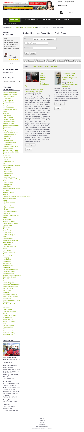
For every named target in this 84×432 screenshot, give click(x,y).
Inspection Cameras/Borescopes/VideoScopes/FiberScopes (11, 195)
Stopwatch (6, 279)
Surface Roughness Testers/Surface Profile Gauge (11, 284)
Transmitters (6, 308)
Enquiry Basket (10, 23)
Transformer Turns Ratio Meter (10, 305)
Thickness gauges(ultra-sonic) (11, 300)
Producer (46, 66)
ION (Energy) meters (9, 202)
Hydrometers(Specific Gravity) (11, 188)
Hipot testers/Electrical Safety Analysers (11, 180)
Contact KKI (48, 20)
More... (29, 150)
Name (34, 66)
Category (40, 66)
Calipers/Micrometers (9, 121)
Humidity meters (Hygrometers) (7, 185)
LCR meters (6, 204)
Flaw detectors (7, 158)
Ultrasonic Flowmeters (9, 315)
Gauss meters (7, 167)
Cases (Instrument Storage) (11, 125)
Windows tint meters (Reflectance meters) (9, 332)
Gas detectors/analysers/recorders (11, 164)
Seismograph (7, 263)
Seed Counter (7, 261)
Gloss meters (7, 169)
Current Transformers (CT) (10, 133)
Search (60, 1)
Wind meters (6, 329)
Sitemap (42, 418)
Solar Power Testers (8, 271)
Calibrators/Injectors (8, 119)
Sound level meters (8, 273)
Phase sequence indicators (10, 240)
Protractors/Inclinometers (10, 256)
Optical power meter (8, 229)
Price (51, 66)
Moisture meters (7, 219)
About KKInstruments (31, 20)
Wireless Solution (8, 335)
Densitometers (7, 136)
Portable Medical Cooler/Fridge (8, 243)
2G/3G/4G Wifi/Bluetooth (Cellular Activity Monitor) (10, 93)
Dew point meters (8, 140)
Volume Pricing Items (9, 321)
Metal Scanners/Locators (10, 211)
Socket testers (7, 267)
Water (4, 323)
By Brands (24, 27)
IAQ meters (6, 190)
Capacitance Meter (8, 123)
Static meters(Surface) (9, 277)
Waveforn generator (8, 325)
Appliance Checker (8, 102)
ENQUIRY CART (69, 1)
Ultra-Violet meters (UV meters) (9, 312)
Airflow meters (7, 98)
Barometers (6, 104)
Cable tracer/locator (8, 117)
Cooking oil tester (8, 131)
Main (6, 20)
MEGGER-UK (32, 27)
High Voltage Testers (9, 177)
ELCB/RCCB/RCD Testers (10, 150)
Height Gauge (7, 175)
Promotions (6, 254)
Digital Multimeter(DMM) (10, 142)
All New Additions (8, 100)
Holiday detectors (8, 183)
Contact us (42, 420)
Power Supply (7, 250)
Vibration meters (7, 317)
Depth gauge (6, 138)
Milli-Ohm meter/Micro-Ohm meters (11, 216)
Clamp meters (7, 127)
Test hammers (7, 290)
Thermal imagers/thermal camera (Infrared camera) (10, 295)
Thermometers (7, 298)
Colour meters (7, 129)
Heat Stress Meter (8, 173)
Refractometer (7, 260)
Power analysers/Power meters (9, 247)
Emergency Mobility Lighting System (11, 153)
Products (14, 20)
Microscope (6, 213)
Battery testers (7, 106)
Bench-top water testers (10, 109)
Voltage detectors (8, 319)
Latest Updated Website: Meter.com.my (42, 428)
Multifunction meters (8, 221)
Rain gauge (6, 258)
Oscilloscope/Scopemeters (10, 231)
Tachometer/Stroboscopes (10, 286)
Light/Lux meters (8, 206)
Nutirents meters (7, 225)
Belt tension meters (8, 108)
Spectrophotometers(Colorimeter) (11, 275)
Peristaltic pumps (8, 238)
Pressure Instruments (9, 252)
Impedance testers (8, 192)
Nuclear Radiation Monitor (10, 223)
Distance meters (7, 144)
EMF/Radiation (7, 156)
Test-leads (6, 292)
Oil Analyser (6, 227)
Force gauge (6, 159)
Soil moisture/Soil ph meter (10, 269)
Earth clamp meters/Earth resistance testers (10, 147)
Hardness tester (7, 171)
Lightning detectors (8, 208)
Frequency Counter (8, 161)
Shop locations (62, 20)
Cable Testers (7, 115)
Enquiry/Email (62, 5)
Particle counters (8, 233)
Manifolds (5, 209)
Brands (5, 111)
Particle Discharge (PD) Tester (9, 235)
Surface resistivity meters (10, 281)
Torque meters (7, 302)
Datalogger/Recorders (9, 134)
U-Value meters (7, 310)
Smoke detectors (8, 265)
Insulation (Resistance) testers (9, 199)
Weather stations (8, 327)
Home (12, 27)
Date (55, 66)
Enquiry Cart (42, 424)
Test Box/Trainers (8, 288)
